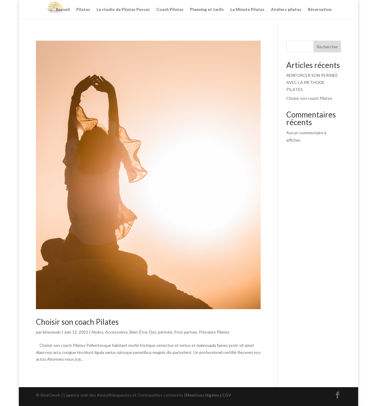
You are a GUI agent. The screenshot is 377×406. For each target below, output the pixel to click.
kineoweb (52, 331)
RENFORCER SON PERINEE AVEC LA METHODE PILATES (312, 82)
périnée (165, 331)
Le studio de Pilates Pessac (123, 9)
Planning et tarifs (207, 9)
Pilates (83, 9)
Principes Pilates (214, 331)
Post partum (185, 331)
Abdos (97, 331)
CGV (226, 394)
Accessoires (116, 331)
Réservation (320, 9)
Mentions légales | (204, 394)
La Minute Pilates (247, 9)
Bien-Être (138, 331)
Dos (152, 331)
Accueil (63, 9)
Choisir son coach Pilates (77, 322)
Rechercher (327, 46)
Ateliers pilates (286, 9)
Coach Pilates (169, 9)
